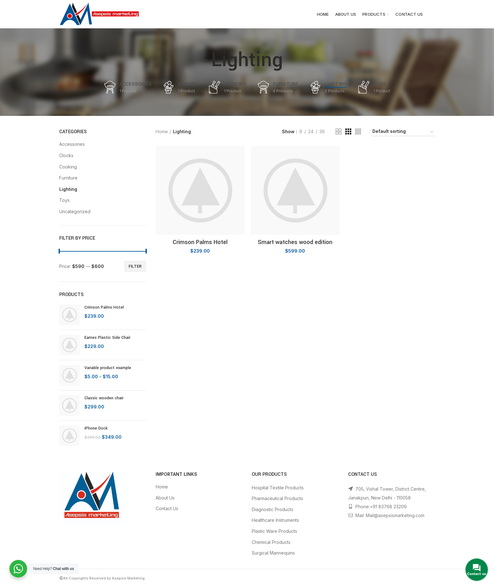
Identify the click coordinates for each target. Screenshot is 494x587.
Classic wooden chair (103, 398)
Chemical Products (271, 542)
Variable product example (107, 368)
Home (162, 131)
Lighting (68, 189)
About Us (165, 497)
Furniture (68, 177)
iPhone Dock (95, 428)
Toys (64, 200)
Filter (135, 266)
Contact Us (167, 508)
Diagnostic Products (272, 509)
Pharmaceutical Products (277, 498)
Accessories (72, 144)
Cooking (68, 166)
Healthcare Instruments (275, 520)
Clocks (66, 155)
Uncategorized (74, 211)
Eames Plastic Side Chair (107, 337)
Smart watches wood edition (295, 242)
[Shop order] (403, 132)
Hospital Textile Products (278, 487)
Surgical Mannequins (273, 553)
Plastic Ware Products (274, 531)
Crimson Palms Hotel (104, 307)
